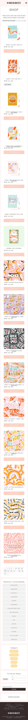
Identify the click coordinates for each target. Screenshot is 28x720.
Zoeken (14, 689)
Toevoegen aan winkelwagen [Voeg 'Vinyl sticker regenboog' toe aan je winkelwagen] (14, 493)
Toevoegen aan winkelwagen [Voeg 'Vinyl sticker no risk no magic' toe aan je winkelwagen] (14, 459)
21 (16, 568)
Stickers (14, 631)
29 (19, 571)
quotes (14, 665)
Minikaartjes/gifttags (14, 608)
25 (8, 571)
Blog (21, 707)
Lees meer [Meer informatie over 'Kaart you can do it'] (8, 84)
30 (22, 571)
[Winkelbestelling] (14, 20)
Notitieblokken (14, 612)
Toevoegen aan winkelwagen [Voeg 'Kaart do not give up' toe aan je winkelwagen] (14, 51)
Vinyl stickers (14, 635)
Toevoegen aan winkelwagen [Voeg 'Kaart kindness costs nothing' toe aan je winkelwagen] (14, 118)
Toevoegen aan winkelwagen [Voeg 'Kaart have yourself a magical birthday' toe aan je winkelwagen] (14, 152)
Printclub (14, 627)
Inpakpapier (14, 596)
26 (11, 571)
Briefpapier (14, 589)
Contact (18, 704)
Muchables (14, 713)
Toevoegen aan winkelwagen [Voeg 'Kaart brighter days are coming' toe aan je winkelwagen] (14, 186)
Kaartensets (14, 604)
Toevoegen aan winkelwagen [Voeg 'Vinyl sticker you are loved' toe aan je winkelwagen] (14, 357)
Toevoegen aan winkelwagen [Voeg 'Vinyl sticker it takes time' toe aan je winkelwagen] (14, 425)
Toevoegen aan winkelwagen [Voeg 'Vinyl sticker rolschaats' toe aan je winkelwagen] (14, 289)
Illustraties (14, 651)
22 (19, 568)
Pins (14, 620)
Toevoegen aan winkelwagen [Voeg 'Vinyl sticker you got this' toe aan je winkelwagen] (14, 527)
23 (22, 568)
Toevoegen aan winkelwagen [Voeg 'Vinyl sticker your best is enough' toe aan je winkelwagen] (14, 391)
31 (5, 573)
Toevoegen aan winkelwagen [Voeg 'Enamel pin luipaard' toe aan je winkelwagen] (14, 255)
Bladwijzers (14, 585)
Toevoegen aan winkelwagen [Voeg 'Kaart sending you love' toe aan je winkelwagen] (14, 220)
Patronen (14, 658)
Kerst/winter (14, 654)
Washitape (14, 639)
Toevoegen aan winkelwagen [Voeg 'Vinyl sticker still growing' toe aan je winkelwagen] (14, 561)
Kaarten (14, 600)
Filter (5, 679)
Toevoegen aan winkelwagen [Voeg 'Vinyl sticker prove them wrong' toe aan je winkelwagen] (14, 323)
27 (14, 571)
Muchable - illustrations (14, 717)
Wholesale (9, 705)
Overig (14, 616)
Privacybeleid (10, 707)
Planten (14, 662)
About (9, 704)
